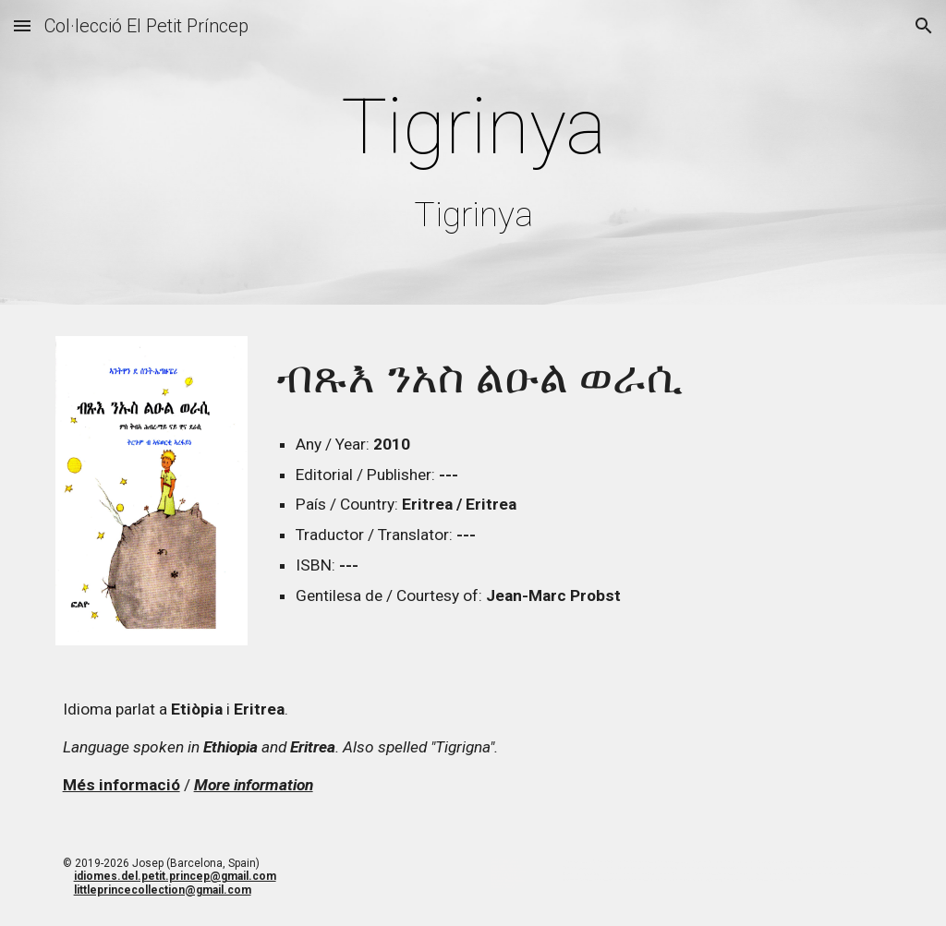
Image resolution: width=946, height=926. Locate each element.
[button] (22, 25)
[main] (473, 156)
